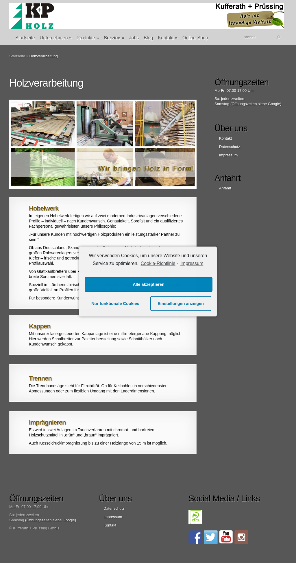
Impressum (228, 155)
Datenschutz (229, 147)
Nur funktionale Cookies (115, 303)
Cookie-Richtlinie (158, 263)
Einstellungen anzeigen (181, 303)
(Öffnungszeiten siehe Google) (255, 104)
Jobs (134, 37)
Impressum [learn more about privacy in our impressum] (191, 263)
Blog (148, 37)
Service (114, 37)
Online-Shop (195, 37)
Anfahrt (225, 188)
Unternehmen (56, 37)
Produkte (88, 37)
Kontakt (167, 37)
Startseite (25, 37)
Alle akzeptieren (148, 284)
